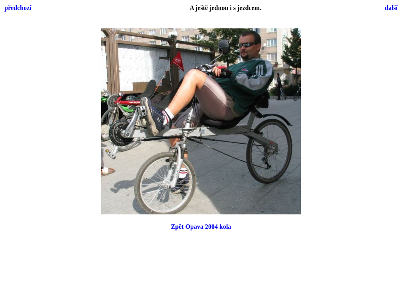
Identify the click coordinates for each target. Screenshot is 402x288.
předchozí (18, 7)
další (391, 7)
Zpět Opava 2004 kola (201, 226)
